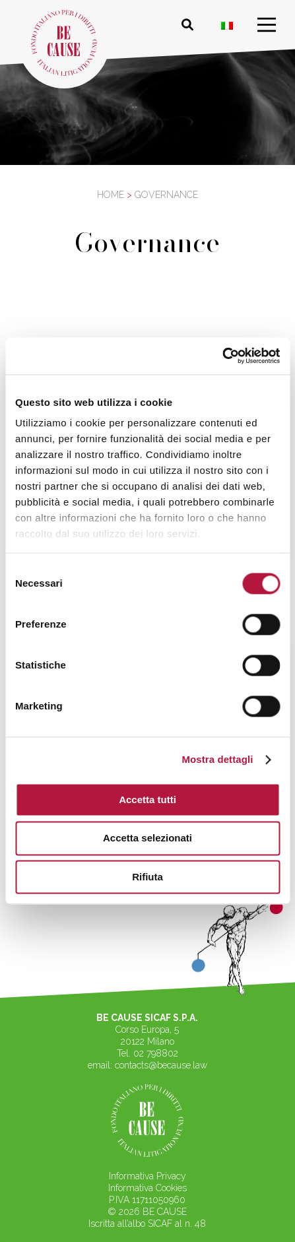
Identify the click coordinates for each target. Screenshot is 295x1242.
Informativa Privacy (147, 1176)
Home (110, 194)
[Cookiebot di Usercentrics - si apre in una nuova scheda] (222, 355)
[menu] (267, 25)
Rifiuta (147, 876)
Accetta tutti (147, 799)
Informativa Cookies (147, 1188)
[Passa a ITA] (227, 25)
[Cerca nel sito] (187, 25)
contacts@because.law (161, 1065)
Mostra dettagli (217, 759)
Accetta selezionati (147, 838)
